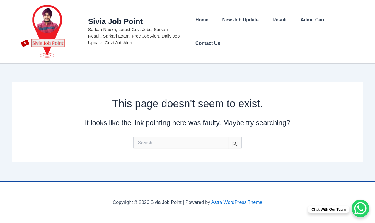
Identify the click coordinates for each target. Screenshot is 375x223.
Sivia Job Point (115, 21)
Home (201, 19)
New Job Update (240, 19)
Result (279, 19)
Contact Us (207, 43)
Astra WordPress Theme (236, 202)
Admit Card (313, 19)
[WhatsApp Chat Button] (360, 208)
